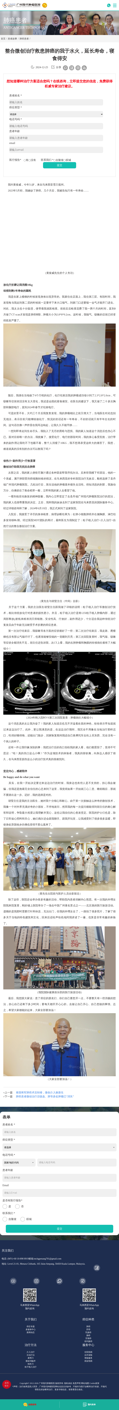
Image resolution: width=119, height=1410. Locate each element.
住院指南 (88, 1352)
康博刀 (31, 1358)
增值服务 (88, 1358)
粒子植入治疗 (31, 1367)
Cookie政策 (94, 1383)
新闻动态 (31, 1332)
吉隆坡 (58, 160)
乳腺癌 (88, 1332)
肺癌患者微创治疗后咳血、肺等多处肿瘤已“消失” (45, 1096)
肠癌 (88, 1335)
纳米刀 (31, 1364)
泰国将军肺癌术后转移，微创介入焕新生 (40, 1092)
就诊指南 (88, 1361)
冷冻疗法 (31, 1355)
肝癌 (88, 1329)
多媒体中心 (31, 1329)
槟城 (67, 160)
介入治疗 (31, 1352)
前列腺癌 (88, 1341)
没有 (32, 160)
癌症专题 (31, 1326)
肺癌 (88, 1326)
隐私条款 (68, 1383)
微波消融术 (31, 1361)
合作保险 (88, 1355)
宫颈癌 (88, 1338)
